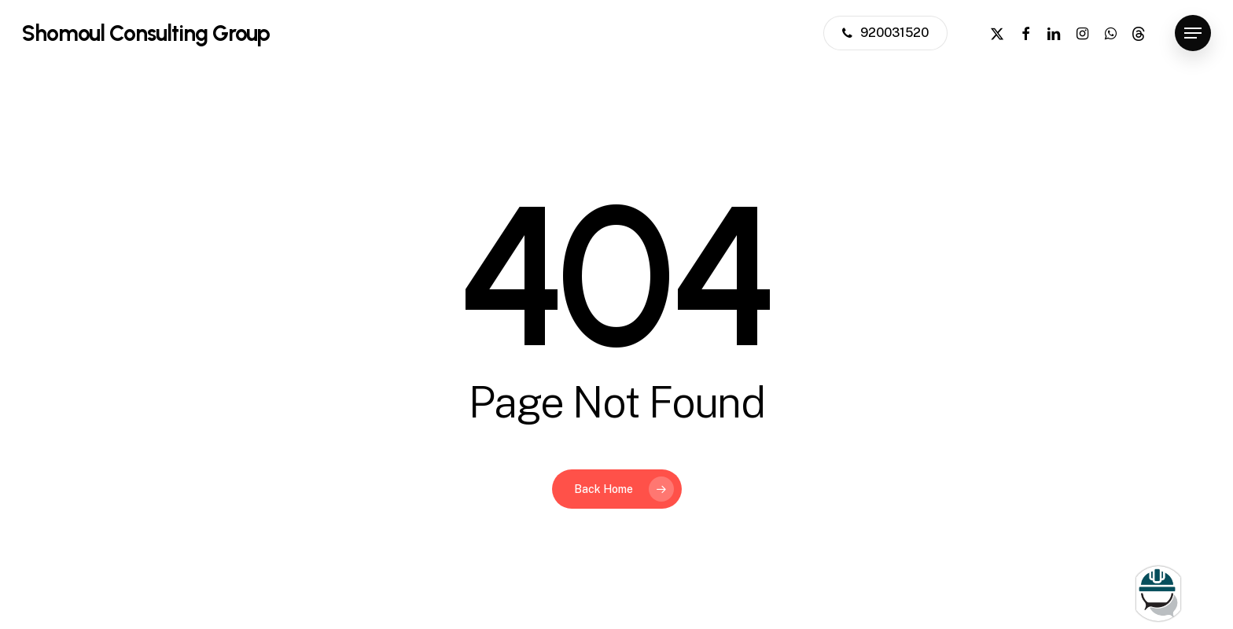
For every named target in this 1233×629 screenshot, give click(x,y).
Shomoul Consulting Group (146, 33)
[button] (1193, 33)
